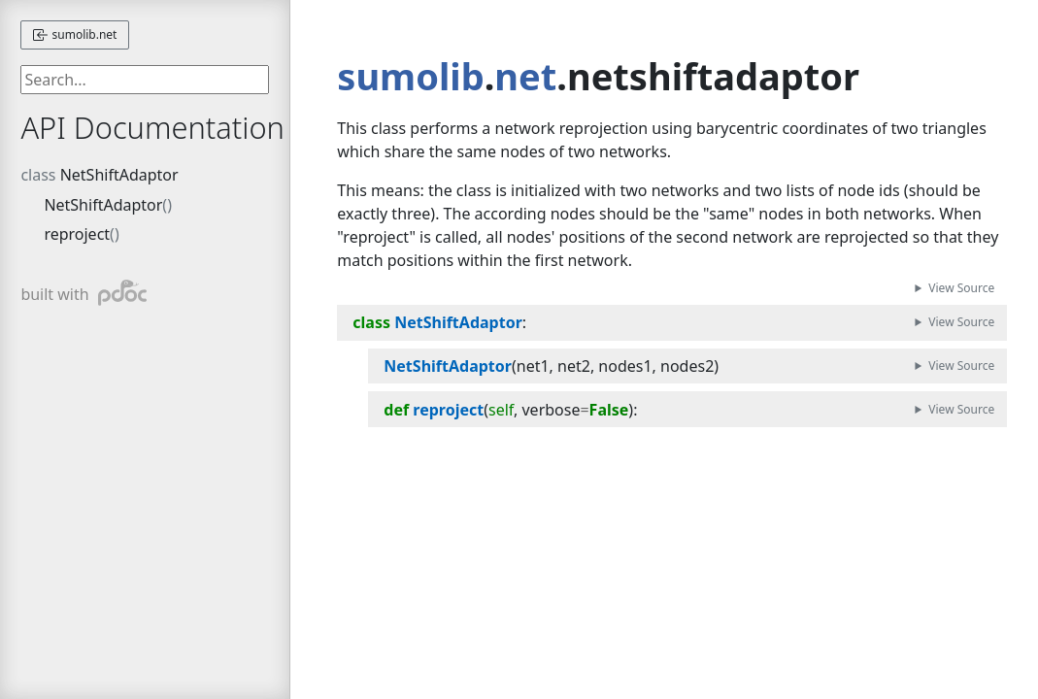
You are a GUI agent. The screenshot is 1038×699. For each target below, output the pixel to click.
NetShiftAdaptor (119, 174)
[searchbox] (144, 79)
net (525, 75)
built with (83, 293)
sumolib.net (75, 34)
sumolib (410, 75)
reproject (77, 234)
